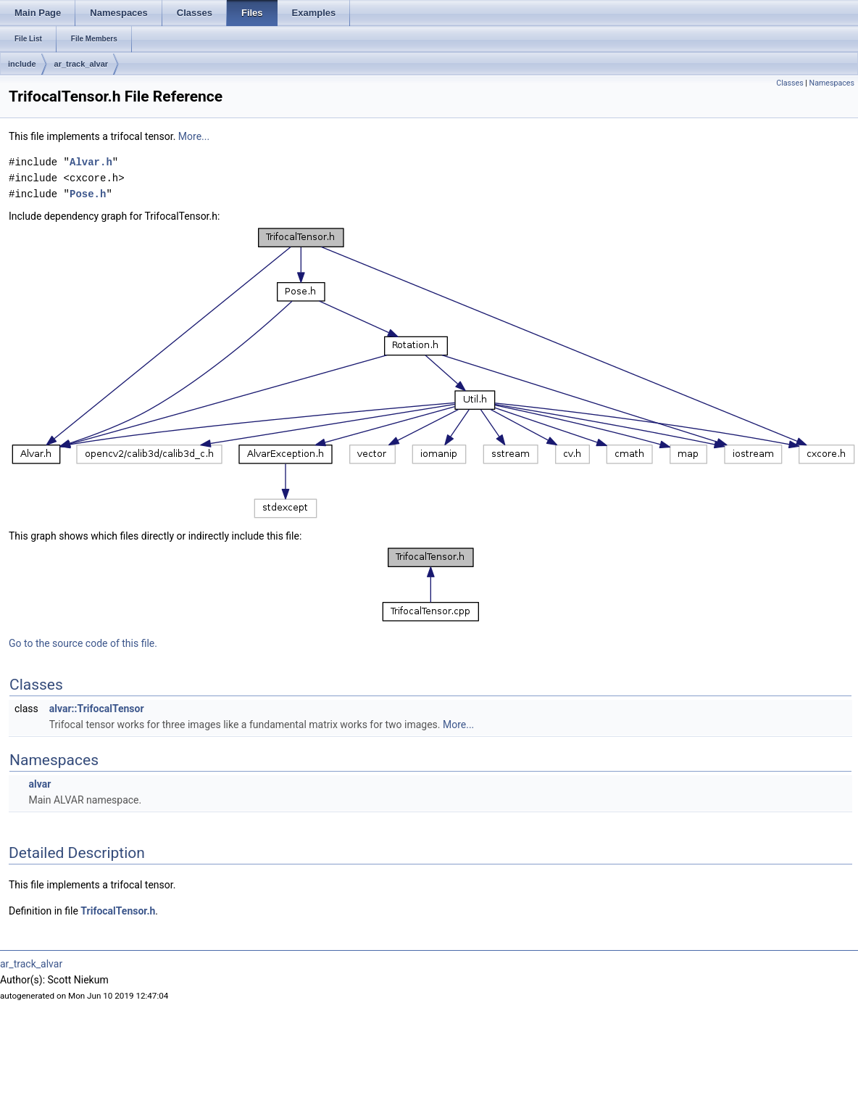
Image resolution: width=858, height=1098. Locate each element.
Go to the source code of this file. (83, 643)
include (22, 63)
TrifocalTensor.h (117, 911)
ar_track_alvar (81, 63)
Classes (789, 83)
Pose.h (88, 194)
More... (193, 136)
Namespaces (831, 83)
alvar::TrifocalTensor (96, 708)
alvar (39, 784)
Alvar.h (91, 162)
